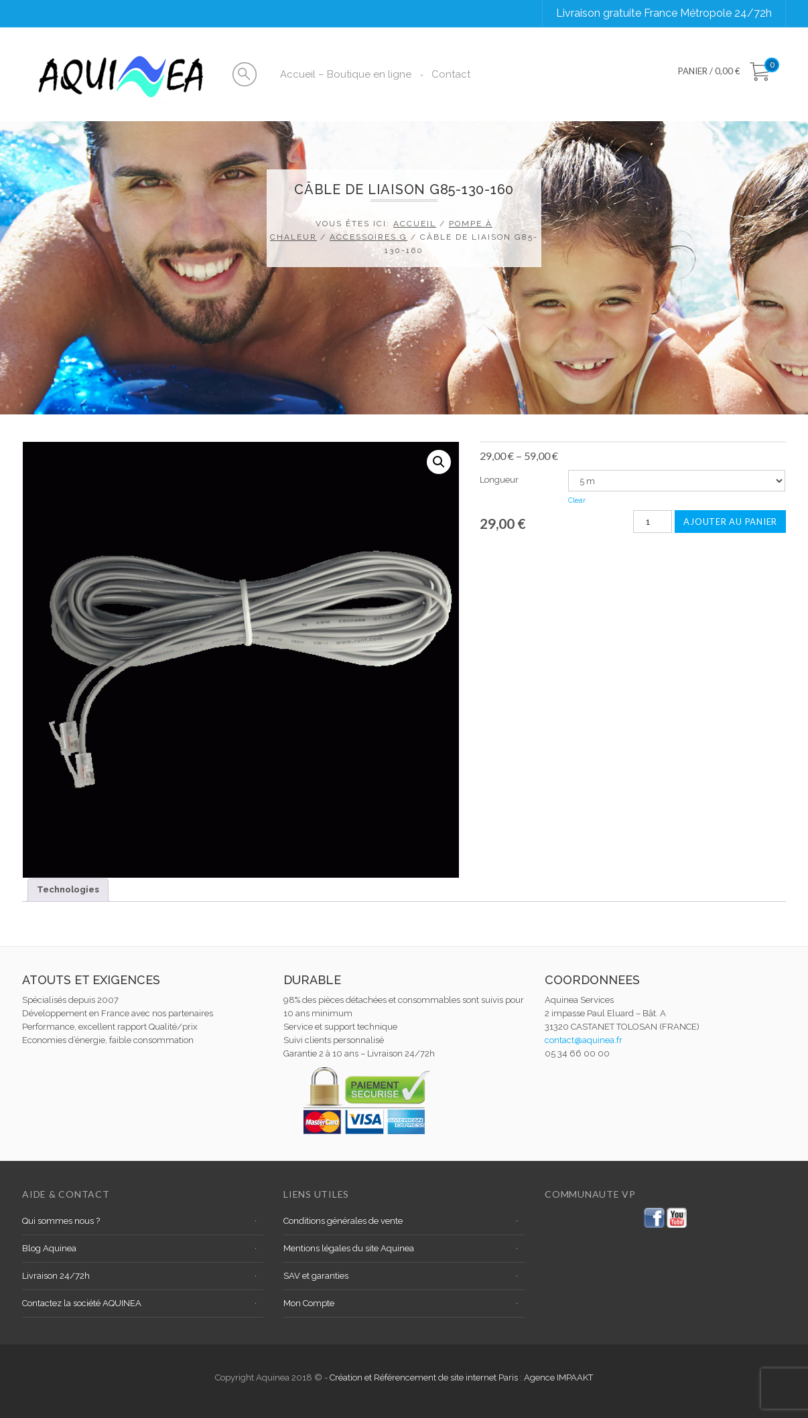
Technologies (68, 889)
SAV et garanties (315, 1276)
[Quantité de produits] (652, 521)
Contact (450, 74)
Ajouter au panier (730, 521)
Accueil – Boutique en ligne (345, 74)
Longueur (499, 480)
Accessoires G (368, 237)
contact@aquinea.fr (583, 1040)
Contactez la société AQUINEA (81, 1303)
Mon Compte (308, 1303)
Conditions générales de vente (343, 1221)
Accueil (414, 223)
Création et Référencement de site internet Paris (425, 1377)
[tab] (68, 890)
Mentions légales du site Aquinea (348, 1248)
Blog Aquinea (49, 1248)
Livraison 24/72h (56, 1276)
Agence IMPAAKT (558, 1377)
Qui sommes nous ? (61, 1221)
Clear (577, 500)
